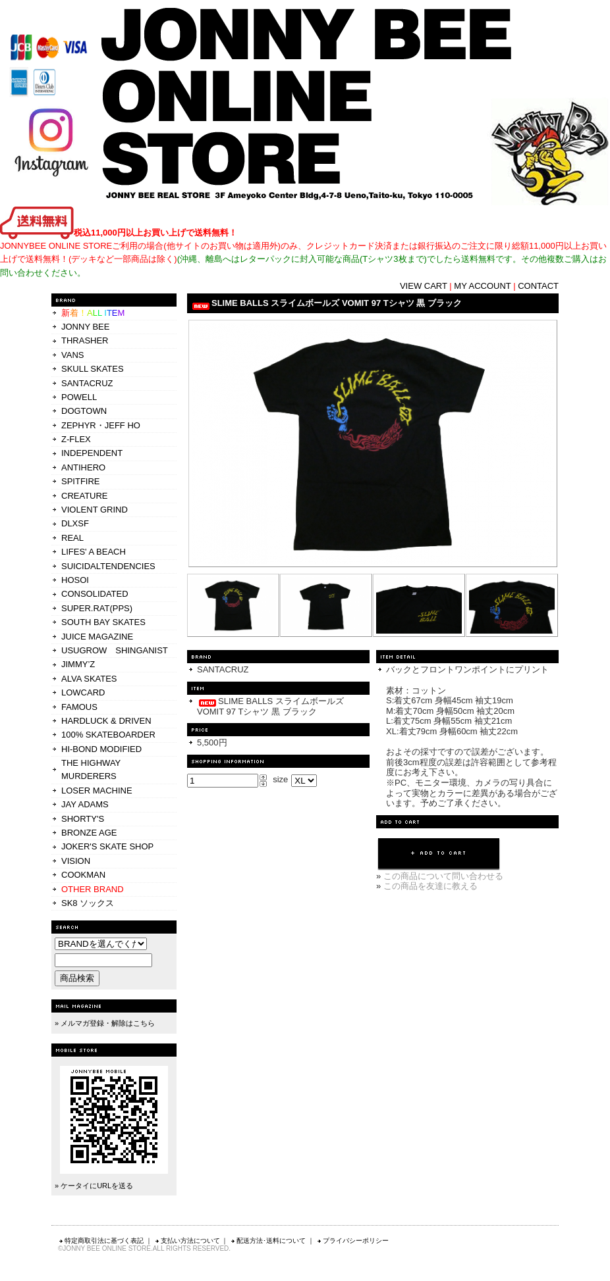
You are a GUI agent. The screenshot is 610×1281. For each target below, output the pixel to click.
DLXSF (75, 523)
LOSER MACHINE (96, 790)
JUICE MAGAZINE (97, 636)
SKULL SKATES (92, 369)
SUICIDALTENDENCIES (108, 566)
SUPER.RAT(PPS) (96, 608)
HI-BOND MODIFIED (101, 749)
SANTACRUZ (87, 383)
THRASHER (85, 340)
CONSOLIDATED (94, 594)
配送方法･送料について (268, 1240)
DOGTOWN (84, 411)
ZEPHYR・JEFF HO (100, 425)
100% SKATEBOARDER (108, 735)
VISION (75, 861)
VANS (72, 355)
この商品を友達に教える (430, 886)
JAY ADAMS (85, 804)
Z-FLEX (76, 439)
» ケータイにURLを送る (94, 1186)
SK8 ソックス (87, 903)
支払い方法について (187, 1240)
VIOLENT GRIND (94, 510)
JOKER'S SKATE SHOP (107, 846)
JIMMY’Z (78, 664)
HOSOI (75, 580)
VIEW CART (423, 286)
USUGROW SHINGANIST (114, 650)
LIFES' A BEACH (93, 552)
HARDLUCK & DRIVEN (106, 721)
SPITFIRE (80, 481)
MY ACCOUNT (482, 286)
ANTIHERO (83, 467)
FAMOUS (79, 707)
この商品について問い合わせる (443, 876)
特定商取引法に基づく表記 (101, 1240)
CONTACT (538, 286)
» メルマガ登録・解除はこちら (105, 1023)
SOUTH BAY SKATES (103, 622)
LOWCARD (83, 692)
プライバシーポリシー (352, 1240)
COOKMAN (83, 875)
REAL (72, 538)
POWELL (79, 397)
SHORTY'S (82, 819)
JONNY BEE (85, 327)
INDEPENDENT (92, 453)
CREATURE (84, 496)
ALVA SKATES (89, 679)
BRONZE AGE (89, 833)
